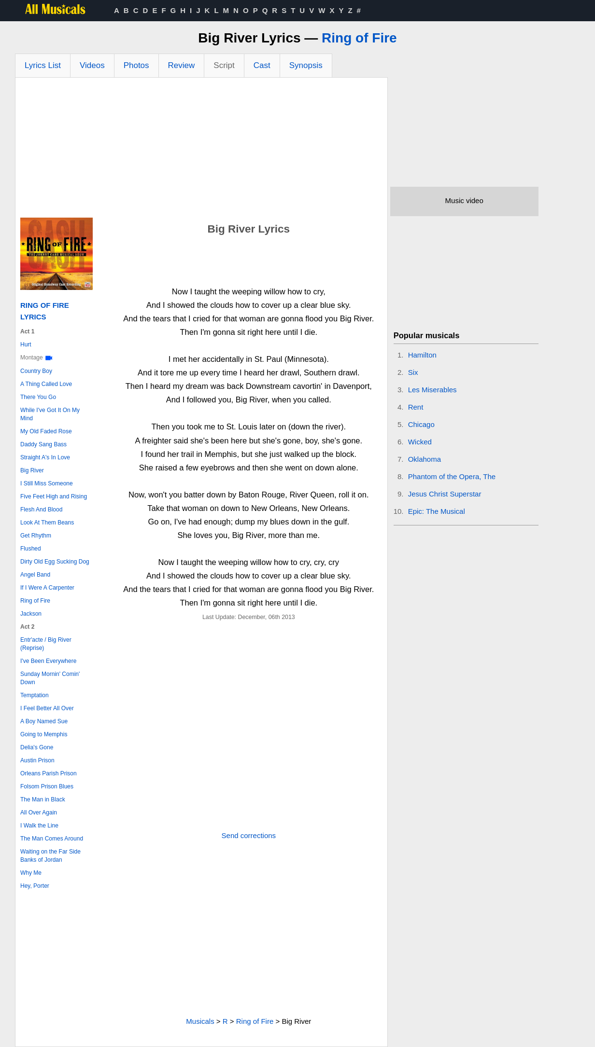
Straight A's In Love (45, 457)
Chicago (421, 424)
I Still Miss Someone (46, 483)
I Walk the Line (39, 825)
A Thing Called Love (46, 384)
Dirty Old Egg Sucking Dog (54, 561)
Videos (92, 65)
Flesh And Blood (41, 509)
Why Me (31, 872)
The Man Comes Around (51, 838)
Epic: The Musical (436, 511)
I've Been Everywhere (48, 661)
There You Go (38, 397)
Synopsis (306, 65)
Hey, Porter (34, 885)
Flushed (30, 548)
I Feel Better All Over (47, 708)
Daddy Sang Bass (43, 444)
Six (413, 372)
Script (223, 65)
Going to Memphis (43, 734)
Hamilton (422, 355)
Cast (262, 65)
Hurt (25, 344)
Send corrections (249, 835)
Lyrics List (43, 65)
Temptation (34, 695)
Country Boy (36, 371)
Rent (416, 407)
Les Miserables (432, 390)
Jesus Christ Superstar (445, 494)
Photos (136, 65)
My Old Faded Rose (46, 431)
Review (181, 65)
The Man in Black (42, 799)
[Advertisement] (201, 150)
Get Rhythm (35, 535)
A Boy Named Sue (44, 721)
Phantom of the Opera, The (452, 476)
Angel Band (35, 574)
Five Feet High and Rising (53, 496)
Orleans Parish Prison (48, 773)
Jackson (31, 613)
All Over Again (38, 812)
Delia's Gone (36, 747)
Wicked (420, 442)
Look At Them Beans (47, 522)
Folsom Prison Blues (46, 786)
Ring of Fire (359, 37)
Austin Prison (37, 760)
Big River (32, 470)
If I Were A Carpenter (47, 587)
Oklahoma (424, 459)
